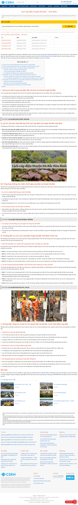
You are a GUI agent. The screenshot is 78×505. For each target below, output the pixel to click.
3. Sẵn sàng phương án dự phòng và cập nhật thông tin (17, 84)
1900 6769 (69, 26)
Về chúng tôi (37, 476)
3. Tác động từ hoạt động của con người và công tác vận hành (18, 73)
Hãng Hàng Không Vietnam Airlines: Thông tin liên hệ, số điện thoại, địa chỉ (67, 455)
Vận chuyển (64, 6)
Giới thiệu (12, 6)
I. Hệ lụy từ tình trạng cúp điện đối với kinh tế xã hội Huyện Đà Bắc (18, 64)
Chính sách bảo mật (39, 478)
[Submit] (37, 2)
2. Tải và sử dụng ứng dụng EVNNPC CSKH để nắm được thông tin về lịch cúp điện (23, 78)
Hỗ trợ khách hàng (38, 483)
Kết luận (3, 86)
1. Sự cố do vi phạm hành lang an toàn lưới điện (15, 69)
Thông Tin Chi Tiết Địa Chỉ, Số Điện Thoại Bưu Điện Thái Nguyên (9, 465)
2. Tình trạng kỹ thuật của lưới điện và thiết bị (14, 71)
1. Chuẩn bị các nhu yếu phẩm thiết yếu (13, 81)
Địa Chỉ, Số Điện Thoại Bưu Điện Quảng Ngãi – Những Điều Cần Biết (9, 455)
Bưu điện (56, 6)
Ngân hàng (33, 6)
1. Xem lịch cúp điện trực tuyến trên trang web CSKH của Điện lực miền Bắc (22, 76)
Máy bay (50, 6)
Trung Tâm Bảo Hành (23, 6)
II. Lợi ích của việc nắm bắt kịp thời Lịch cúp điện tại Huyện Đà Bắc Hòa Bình (20, 66)
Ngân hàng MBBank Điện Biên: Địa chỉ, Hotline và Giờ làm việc (17, 435)
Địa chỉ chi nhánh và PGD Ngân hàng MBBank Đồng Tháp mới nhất (18, 442)
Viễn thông (42, 6)
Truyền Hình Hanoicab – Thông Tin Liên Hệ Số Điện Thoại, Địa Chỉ (29, 459)
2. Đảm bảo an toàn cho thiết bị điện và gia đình (15, 83)
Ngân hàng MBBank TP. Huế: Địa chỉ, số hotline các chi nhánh (17, 439)
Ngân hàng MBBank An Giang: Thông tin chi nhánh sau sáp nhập (18, 444)
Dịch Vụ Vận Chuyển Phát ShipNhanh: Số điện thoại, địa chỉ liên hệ (48, 463)
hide (27, 62)
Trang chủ (4, 6)
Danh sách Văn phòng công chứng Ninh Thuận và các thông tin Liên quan (48, 444)
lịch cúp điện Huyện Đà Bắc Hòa (46, 56)
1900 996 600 (66, 2)
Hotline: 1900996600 (58, 476)
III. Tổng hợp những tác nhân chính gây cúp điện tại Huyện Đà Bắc (18, 68)
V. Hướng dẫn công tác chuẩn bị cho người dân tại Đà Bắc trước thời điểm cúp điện (21, 79)
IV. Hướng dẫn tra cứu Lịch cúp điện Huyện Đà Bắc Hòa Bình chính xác (19, 74)
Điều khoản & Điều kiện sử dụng (42, 481)
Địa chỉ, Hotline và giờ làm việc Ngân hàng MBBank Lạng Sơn (17, 437)
